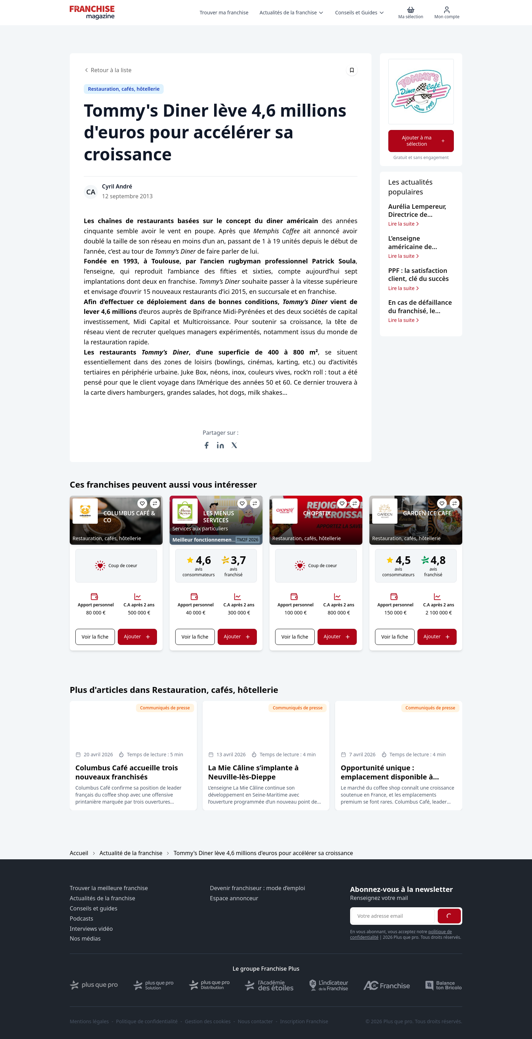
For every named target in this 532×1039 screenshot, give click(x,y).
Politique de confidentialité (147, 1021)
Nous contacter (255, 1021)
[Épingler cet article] (351, 70)
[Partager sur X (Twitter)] (234, 445)
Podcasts (81, 918)
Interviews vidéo (91, 929)
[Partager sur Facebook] (206, 445)
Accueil (79, 853)
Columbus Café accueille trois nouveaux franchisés (126, 772)
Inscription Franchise (304, 1021)
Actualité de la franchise (131, 853)
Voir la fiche (95, 636)
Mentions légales (89, 1021)
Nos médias (85, 938)
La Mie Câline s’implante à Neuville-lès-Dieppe (253, 772)
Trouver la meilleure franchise (109, 888)
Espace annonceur (234, 898)
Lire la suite (404, 224)
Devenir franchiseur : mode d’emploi (257, 888)
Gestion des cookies (208, 1021)
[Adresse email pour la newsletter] (393, 916)
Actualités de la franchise (102, 898)
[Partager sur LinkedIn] (220, 445)
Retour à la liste (107, 70)
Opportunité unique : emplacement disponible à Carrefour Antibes (387, 777)
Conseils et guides (93, 908)
